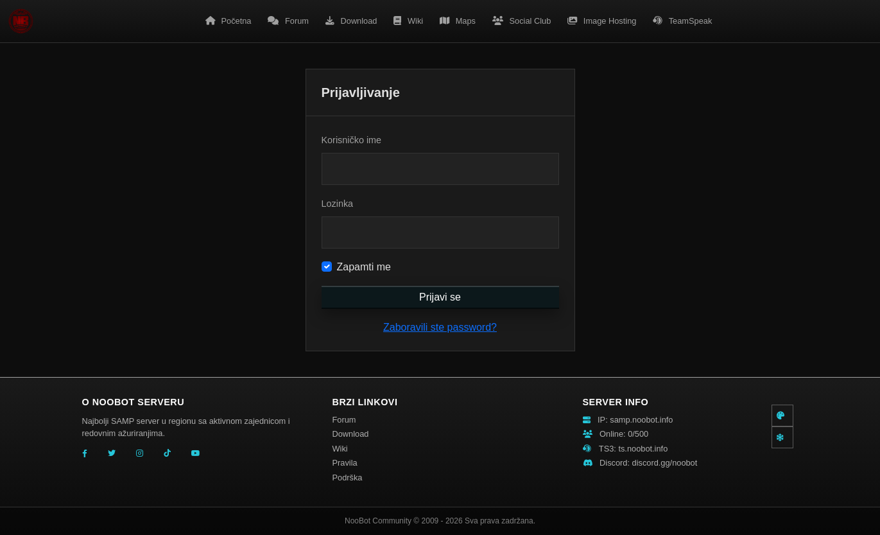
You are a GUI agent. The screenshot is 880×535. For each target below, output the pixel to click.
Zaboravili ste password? (440, 327)
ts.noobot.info (643, 448)
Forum (288, 21)
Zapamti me (364, 266)
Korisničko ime (352, 140)
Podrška (347, 477)
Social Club (521, 21)
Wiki (408, 21)
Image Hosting (601, 21)
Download (351, 21)
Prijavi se (440, 297)
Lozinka (338, 203)
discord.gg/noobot (665, 463)
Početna (228, 21)
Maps (458, 21)
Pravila (345, 463)
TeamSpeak (682, 21)
